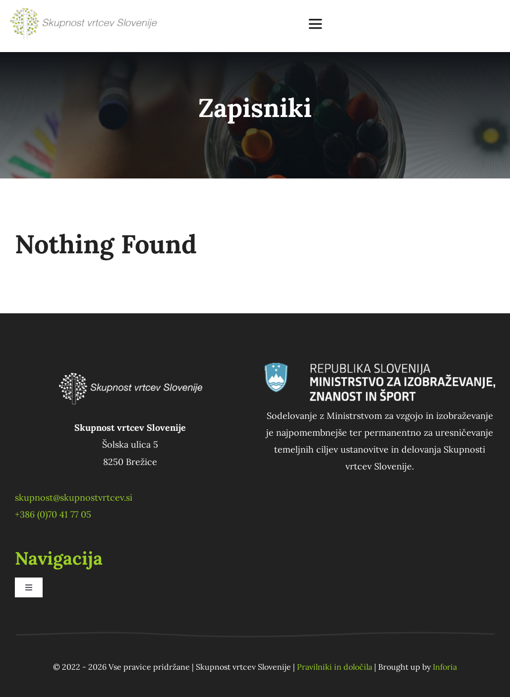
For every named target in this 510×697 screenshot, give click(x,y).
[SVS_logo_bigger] (84, 11)
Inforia (445, 667)
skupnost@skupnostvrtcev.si (73, 497)
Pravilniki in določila (334, 667)
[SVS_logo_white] (130, 367)
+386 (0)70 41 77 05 (53, 514)
